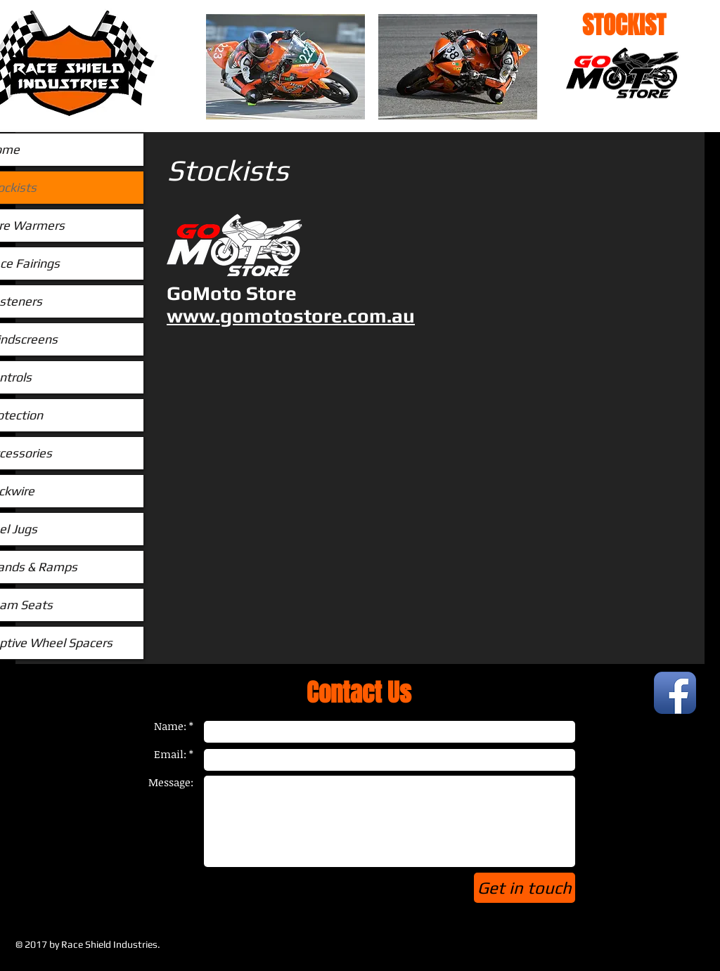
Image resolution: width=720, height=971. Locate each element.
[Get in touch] (524, 888)
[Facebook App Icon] (675, 693)
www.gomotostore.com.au (291, 315)
